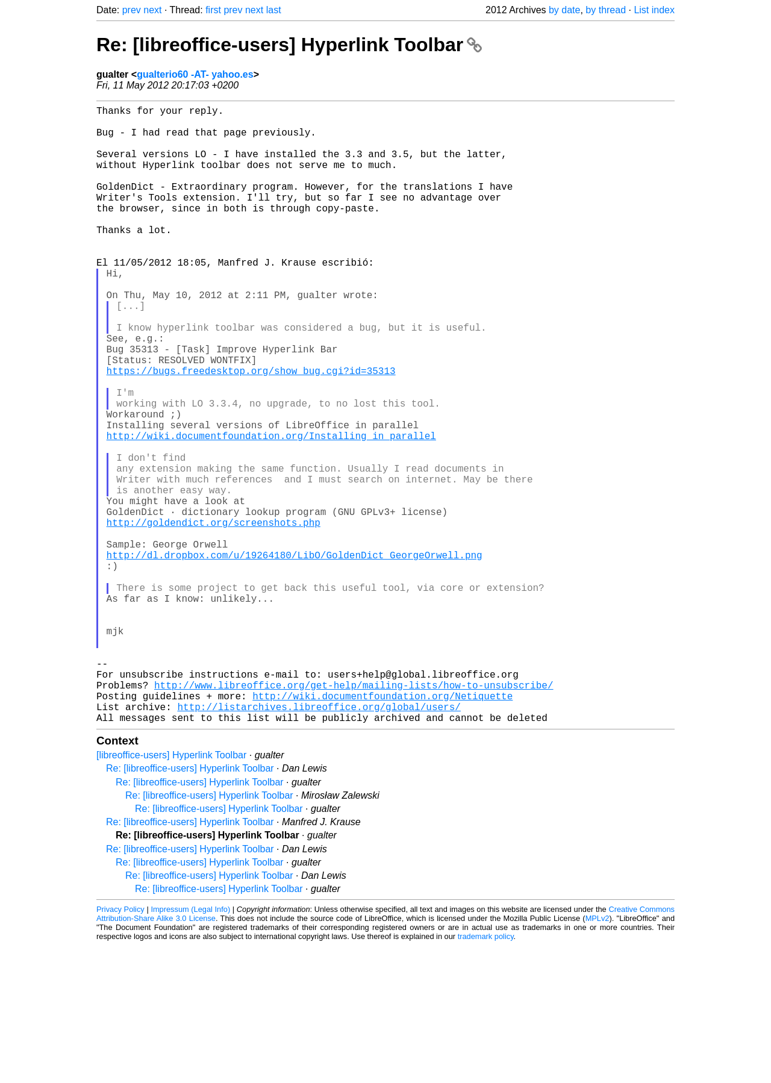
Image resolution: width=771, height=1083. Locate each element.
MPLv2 (597, 1055)
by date (564, 10)
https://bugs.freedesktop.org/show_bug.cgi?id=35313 (251, 430)
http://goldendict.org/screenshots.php (213, 616)
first (213, 10)
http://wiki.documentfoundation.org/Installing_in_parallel (271, 510)
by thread (605, 10)
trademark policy (486, 1073)
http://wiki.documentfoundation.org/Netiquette (382, 828)
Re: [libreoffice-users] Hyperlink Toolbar (289, 44)
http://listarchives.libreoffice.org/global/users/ (318, 841)
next (152, 10)
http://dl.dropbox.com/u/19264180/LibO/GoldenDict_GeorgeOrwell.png (294, 656)
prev (131, 10)
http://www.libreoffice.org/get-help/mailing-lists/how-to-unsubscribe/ (353, 815)
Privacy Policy (120, 1046)
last (273, 10)
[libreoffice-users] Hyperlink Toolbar (171, 892)
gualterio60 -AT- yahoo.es (195, 74)
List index (654, 10)
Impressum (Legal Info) (190, 1046)
